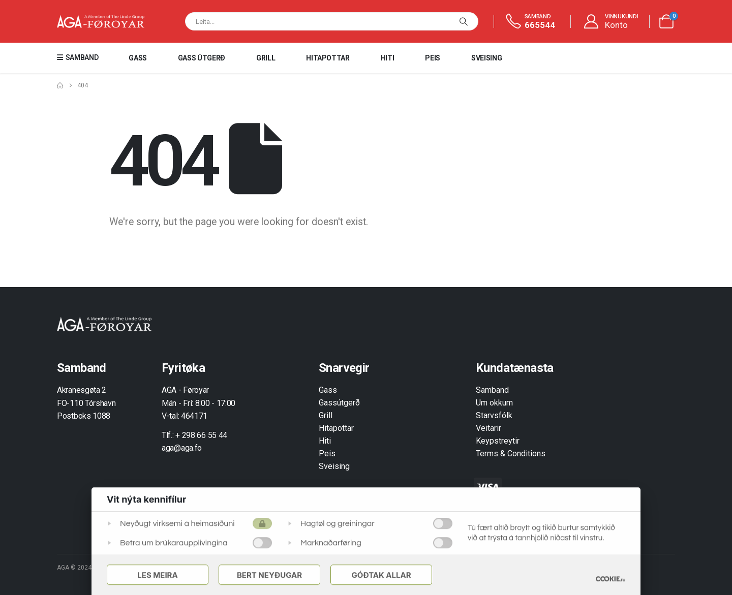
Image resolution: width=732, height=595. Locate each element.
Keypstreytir (498, 441)
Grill (265, 58)
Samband (492, 390)
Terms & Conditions (510, 453)
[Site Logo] (100, 21)
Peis (432, 58)
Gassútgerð (339, 403)
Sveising (486, 58)
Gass (138, 58)
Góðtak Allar (381, 575)
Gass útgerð (201, 58)
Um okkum (494, 403)
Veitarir (488, 428)
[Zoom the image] (104, 322)
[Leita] (463, 21)
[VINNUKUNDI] (610, 21)
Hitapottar (328, 58)
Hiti (387, 58)
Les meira (157, 575)
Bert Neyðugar (269, 575)
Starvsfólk (494, 415)
